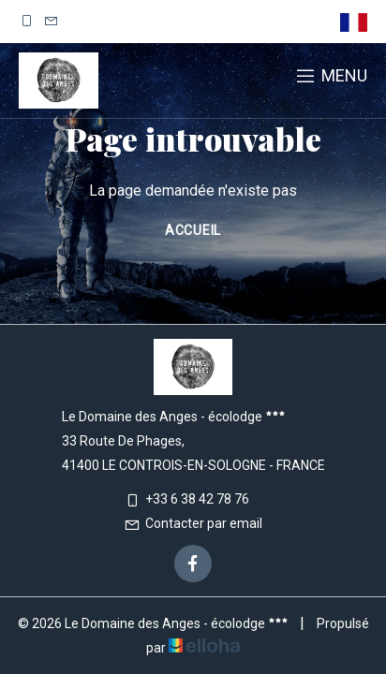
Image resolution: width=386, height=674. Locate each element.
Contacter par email (193, 523)
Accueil (193, 230)
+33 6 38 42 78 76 (186, 498)
